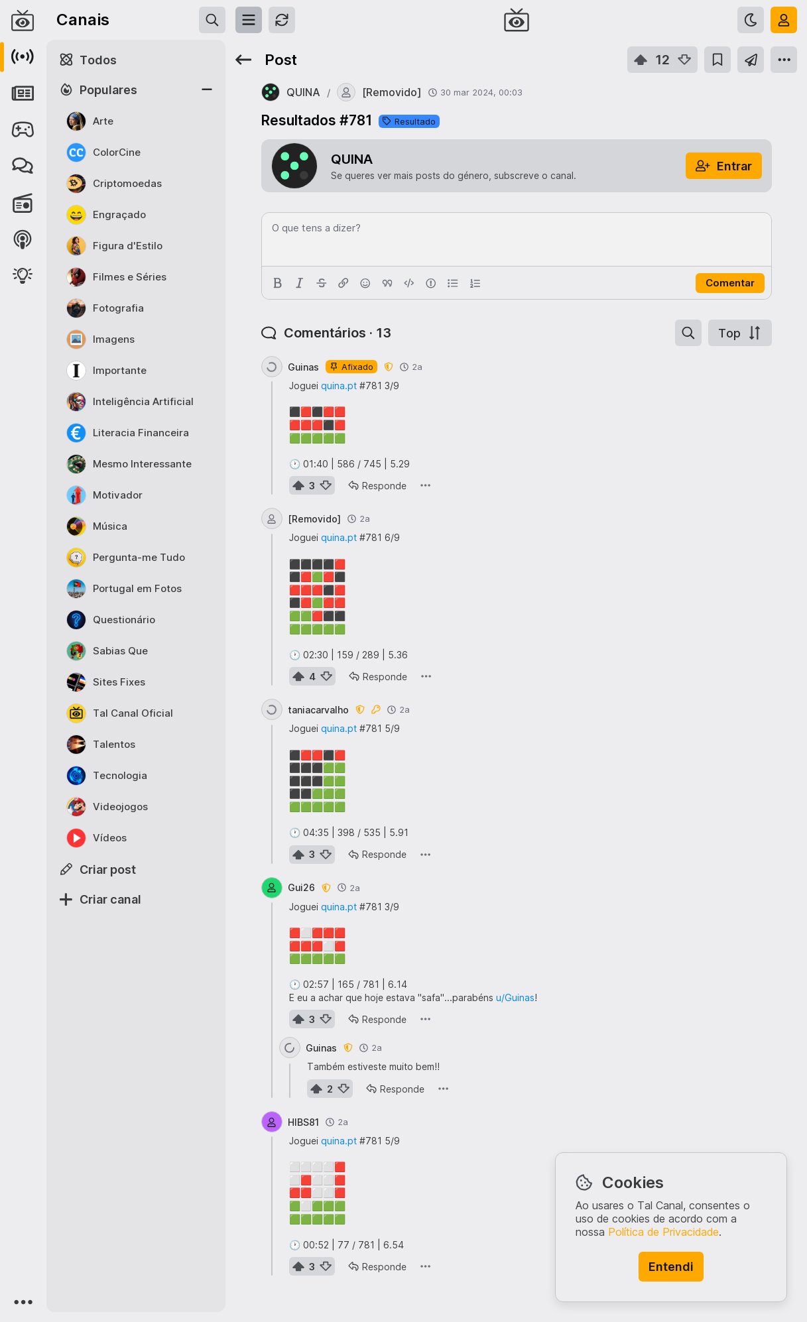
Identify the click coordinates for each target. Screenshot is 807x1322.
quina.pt (339, 385)
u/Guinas (515, 997)
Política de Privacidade (663, 1231)
